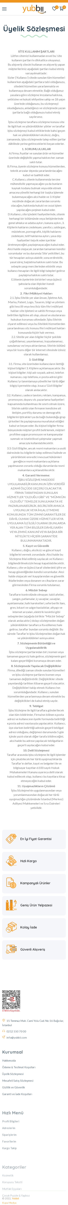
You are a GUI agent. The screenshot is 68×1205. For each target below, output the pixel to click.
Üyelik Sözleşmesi (13, 1099)
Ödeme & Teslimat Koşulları (18, 1093)
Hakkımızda (9, 1086)
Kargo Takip (9, 1172)
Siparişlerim (9, 1159)
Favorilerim (9, 1165)
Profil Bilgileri (10, 1145)
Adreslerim (8, 1152)
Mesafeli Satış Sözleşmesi (17, 1106)
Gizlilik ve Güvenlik (13, 1113)
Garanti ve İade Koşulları (17, 1119)
